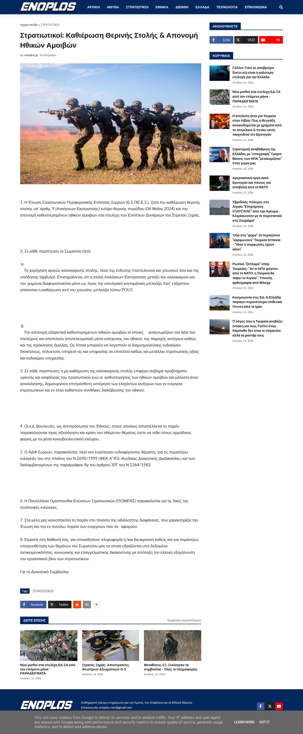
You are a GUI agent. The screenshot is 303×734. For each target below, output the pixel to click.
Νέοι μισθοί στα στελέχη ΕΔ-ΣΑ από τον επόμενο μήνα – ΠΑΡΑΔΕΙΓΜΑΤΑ (48, 669)
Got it (264, 722)
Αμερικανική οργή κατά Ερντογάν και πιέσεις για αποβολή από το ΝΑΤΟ (251, 182)
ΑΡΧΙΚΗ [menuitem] (93, 7)
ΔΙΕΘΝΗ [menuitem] (181, 7)
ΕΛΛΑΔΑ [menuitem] (202, 7)
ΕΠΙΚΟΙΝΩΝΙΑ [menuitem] (256, 7)
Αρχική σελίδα (29, 25)
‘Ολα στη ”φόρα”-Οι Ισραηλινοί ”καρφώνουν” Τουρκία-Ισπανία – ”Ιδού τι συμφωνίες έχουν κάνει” (256, 242)
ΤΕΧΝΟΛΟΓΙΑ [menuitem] (227, 7)
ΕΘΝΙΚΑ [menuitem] (162, 7)
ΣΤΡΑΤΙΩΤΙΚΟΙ (50, 25)
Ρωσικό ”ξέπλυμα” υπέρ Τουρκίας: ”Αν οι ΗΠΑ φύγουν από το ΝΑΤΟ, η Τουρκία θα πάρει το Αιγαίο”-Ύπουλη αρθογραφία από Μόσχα (255, 273)
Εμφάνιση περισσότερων (184, 620)
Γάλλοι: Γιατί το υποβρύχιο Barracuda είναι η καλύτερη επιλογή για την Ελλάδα (253, 72)
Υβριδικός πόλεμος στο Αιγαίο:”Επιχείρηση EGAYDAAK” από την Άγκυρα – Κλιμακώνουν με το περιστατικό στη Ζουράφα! (257, 211)
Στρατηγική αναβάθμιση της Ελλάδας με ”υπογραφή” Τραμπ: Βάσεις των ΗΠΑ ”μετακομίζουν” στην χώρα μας (257, 156)
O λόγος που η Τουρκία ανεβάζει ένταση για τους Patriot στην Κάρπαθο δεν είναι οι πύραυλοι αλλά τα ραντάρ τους (257, 328)
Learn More (244, 722)
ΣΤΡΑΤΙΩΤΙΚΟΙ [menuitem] (137, 7)
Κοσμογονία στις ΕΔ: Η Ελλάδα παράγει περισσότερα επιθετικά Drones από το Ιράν (257, 302)
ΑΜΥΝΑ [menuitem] (113, 7)
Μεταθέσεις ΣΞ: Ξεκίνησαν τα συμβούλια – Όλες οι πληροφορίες (170, 667)
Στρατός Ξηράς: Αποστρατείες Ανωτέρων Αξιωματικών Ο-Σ (105, 667)
